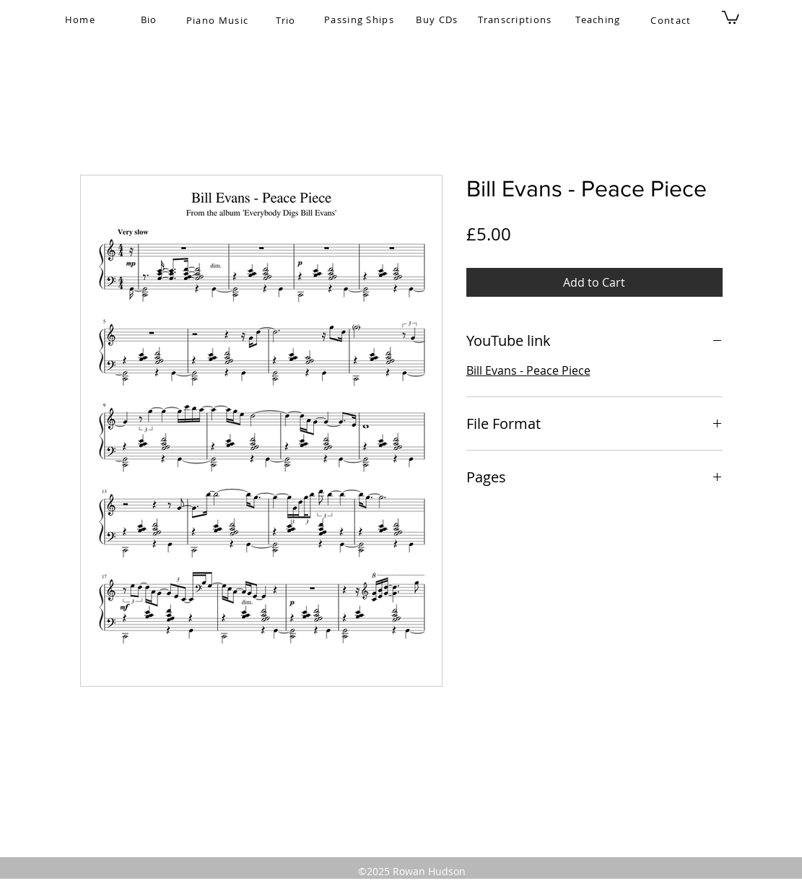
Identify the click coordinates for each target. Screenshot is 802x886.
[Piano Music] (219, 20)
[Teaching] (600, 19)
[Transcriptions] (517, 19)
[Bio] (150, 19)
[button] (730, 16)
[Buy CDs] (439, 19)
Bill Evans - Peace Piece (528, 370)
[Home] (82, 19)
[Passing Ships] (361, 19)
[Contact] (673, 20)
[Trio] (287, 20)
